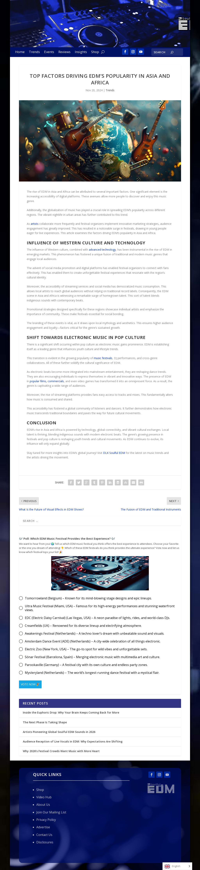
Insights (81, 52)
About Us (43, 804)
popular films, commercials (47, 381)
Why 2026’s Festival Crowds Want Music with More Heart (61, 751)
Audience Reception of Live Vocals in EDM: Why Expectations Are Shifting (72, 741)
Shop (95, 52)
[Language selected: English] (177, 866)
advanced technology (102, 249)
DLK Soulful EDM (114, 453)
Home (20, 52)
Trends (34, 52)
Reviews (64, 52)
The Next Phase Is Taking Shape (45, 722)
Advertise (43, 827)
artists (34, 224)
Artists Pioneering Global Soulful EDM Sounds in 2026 (59, 732)
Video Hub (44, 797)
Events (49, 52)
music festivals (103, 358)
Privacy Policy (46, 820)
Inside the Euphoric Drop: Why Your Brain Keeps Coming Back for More (71, 712)
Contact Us (44, 835)
